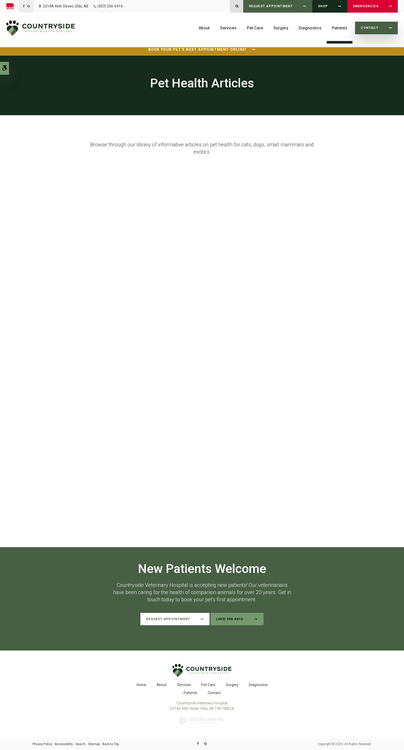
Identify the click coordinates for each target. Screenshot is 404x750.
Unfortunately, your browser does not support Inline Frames (202, 338)
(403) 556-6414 (110, 6)
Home (141, 684)
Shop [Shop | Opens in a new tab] (323, 6)
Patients (339, 28)
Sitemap (94, 744)
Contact (369, 28)
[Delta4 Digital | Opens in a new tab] (202, 720)
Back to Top (110, 744)
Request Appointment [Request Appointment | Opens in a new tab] (271, 6)
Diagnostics (310, 28)
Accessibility (64, 744)
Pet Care (255, 28)
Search (80, 744)
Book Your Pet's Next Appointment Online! (197, 49)
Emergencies (365, 6)
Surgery (280, 28)
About (204, 28)
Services (228, 28)
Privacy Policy (42, 744)
